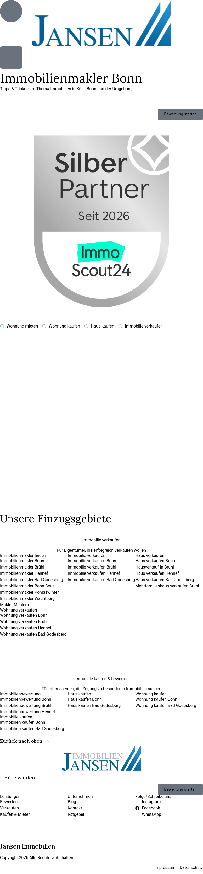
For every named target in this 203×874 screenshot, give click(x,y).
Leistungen (10, 801)
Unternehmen (80, 801)
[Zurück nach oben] (25, 746)
